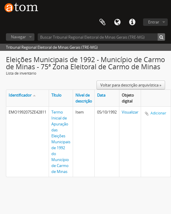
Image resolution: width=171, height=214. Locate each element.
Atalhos (132, 22)
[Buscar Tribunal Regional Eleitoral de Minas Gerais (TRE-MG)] (101, 37)
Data (101, 95)
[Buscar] (161, 37)
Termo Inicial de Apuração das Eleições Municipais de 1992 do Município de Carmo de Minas (60, 141)
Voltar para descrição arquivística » (130, 85)
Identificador (20, 95)
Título (56, 95)
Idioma (117, 22)
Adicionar (158, 113)
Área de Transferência (102, 22)
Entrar (153, 22)
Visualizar (130, 112)
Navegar (18, 37)
